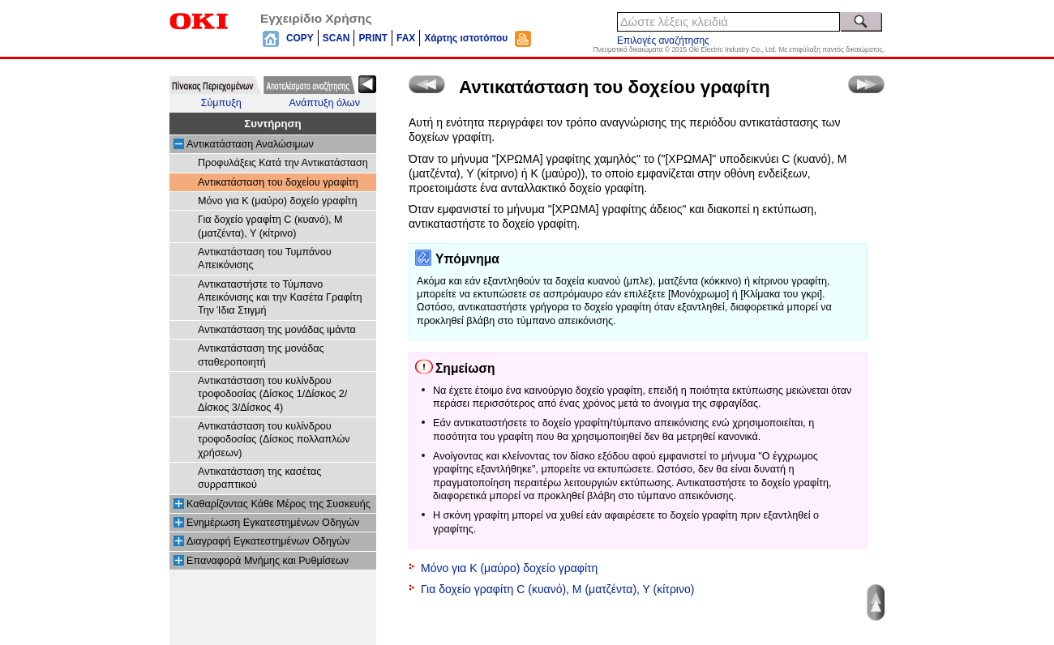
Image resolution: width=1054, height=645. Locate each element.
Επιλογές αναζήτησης (663, 40)
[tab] (215, 85)
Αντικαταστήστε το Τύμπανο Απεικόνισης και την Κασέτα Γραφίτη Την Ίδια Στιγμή (280, 298)
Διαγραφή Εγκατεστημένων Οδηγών (267, 541)
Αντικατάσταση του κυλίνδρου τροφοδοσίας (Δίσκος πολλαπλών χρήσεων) (274, 440)
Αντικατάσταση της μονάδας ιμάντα (277, 329)
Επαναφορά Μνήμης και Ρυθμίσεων (267, 560)
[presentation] (215, 85)
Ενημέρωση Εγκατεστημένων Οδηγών (272, 522)
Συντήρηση (272, 123)
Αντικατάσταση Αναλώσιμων (250, 144)
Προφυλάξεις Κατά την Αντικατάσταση (283, 163)
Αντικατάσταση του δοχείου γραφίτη (278, 182)
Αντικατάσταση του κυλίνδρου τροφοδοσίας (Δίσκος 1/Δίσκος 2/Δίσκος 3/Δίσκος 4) (272, 394)
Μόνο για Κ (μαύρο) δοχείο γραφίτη (277, 201)
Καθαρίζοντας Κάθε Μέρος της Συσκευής (278, 504)
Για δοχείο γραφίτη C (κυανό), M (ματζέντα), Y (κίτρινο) (557, 589)
